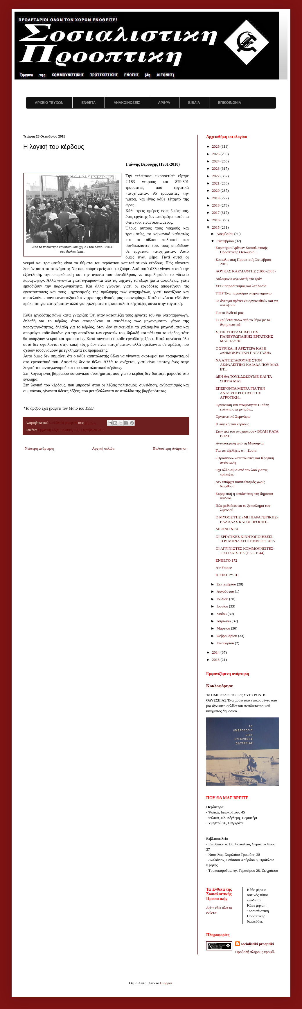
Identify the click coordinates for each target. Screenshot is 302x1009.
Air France (223, 567)
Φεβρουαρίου (227, 636)
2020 (216, 190)
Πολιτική (66, 430)
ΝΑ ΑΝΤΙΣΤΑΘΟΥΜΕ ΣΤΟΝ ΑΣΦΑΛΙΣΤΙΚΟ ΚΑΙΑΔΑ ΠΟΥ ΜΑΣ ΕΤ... (246, 364)
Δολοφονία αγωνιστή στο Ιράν (238, 278)
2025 (216, 154)
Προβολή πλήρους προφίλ (255, 952)
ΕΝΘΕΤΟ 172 (226, 560)
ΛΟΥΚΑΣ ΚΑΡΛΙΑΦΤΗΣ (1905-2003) (245, 271)
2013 (216, 659)
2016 (216, 220)
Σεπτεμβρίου (227, 584)
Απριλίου (224, 621)
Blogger (166, 983)
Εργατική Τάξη (48, 430)
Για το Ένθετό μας (229, 312)
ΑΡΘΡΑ (164, 103)
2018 (216, 205)
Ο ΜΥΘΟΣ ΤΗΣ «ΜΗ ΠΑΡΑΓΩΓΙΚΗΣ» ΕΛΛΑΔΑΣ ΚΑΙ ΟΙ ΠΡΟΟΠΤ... (246, 519)
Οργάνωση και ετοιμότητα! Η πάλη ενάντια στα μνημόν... (242, 407)
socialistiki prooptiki (257, 944)
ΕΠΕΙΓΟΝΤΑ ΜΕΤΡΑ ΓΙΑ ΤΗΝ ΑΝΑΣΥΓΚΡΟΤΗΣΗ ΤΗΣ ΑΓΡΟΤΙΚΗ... (240, 392)
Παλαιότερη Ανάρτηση (170, 448)
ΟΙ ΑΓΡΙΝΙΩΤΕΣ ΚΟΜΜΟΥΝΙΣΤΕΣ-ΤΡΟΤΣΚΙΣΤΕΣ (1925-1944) (244, 550)
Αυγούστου (226, 591)
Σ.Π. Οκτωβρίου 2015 (89, 430)
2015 (216, 227)
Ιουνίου (223, 606)
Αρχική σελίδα (103, 448)
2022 (216, 176)
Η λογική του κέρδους (232, 424)
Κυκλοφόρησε (219, 685)
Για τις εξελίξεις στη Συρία (235, 450)
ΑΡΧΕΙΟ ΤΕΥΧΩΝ (49, 103)
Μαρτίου (224, 628)
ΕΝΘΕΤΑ (88, 103)
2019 (216, 198)
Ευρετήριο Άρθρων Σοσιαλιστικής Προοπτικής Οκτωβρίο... (241, 249)
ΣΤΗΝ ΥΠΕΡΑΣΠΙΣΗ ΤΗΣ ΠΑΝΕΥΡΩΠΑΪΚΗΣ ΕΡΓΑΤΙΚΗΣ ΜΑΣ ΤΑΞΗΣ (244, 336)
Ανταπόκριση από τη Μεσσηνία (239, 443)
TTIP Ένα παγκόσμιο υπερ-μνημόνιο (243, 293)
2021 (216, 183)
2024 (216, 161)
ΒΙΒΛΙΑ (194, 103)
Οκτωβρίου (226, 241)
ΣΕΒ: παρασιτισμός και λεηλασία (240, 286)
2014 (216, 652)
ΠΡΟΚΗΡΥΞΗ (226, 575)
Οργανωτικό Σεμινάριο (232, 416)
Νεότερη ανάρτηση (39, 448)
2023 (216, 168)
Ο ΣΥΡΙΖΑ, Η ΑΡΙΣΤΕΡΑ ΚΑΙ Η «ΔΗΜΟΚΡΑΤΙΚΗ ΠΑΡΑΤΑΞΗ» (243, 350)
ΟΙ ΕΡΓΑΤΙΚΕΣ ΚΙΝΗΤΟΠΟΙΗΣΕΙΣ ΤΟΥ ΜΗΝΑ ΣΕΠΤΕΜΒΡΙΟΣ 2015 (245, 538)
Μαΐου (222, 614)
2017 (216, 212)
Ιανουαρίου (226, 643)
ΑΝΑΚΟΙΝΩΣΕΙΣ (127, 103)
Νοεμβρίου (225, 234)
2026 (216, 146)
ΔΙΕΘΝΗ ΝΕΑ (226, 529)
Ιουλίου (223, 599)
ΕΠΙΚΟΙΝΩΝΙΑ (229, 103)
